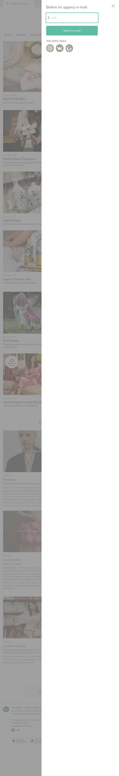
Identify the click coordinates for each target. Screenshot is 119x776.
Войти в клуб (72, 30)
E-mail (52, 18)
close (113, 5)
